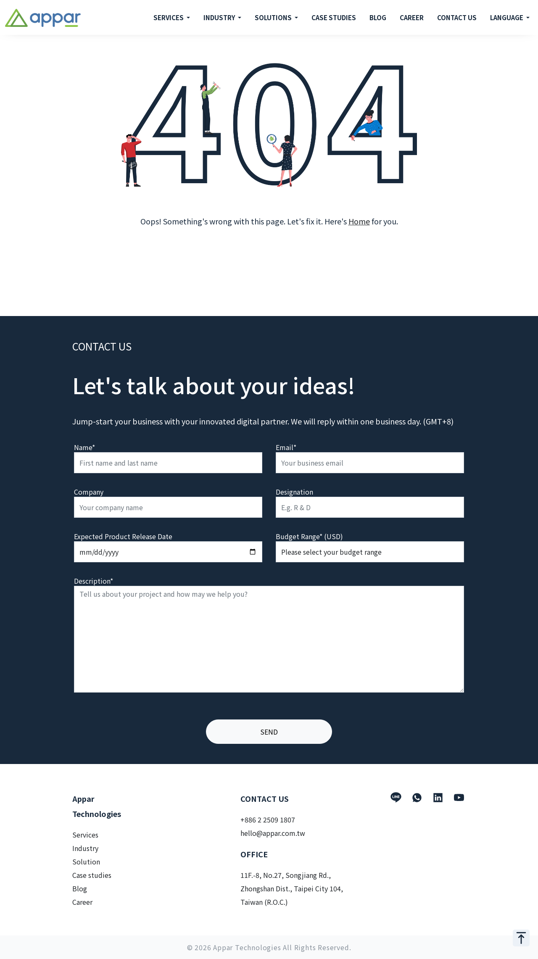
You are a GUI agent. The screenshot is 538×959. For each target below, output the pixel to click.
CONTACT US (457, 17)
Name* (84, 447)
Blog (79, 888)
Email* (286, 447)
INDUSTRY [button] (220, 17)
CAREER (412, 17)
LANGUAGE (507, 17)
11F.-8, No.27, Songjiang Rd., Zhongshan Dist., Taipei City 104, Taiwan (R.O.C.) (291, 888)
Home (359, 221)
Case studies (91, 875)
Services (85, 835)
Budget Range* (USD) (309, 536)
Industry (85, 848)
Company (88, 492)
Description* (93, 581)
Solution (86, 861)
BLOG (377, 17)
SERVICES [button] (169, 17)
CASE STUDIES (333, 17)
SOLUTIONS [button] (274, 17)
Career (82, 902)
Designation (294, 492)
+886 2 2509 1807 (267, 819)
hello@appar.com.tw (272, 833)
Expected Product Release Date (123, 536)
